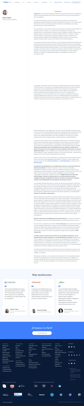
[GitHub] (74, 347)
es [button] (51, 2)
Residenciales (66, 161)
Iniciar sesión (67, 2)
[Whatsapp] (69, 363)
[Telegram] (74, 363)
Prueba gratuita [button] (76, 2)
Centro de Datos (53, 161)
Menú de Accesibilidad (7, 402)
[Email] (71, 363)
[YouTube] (71, 347)
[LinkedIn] (69, 347)
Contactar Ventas (58, 2)
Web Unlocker (38, 162)
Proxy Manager (61, 223)
